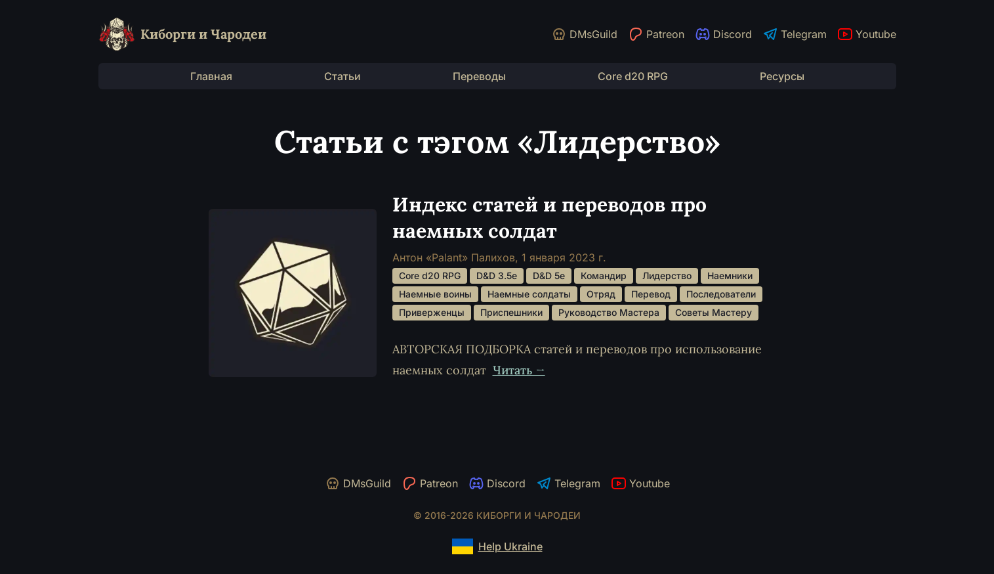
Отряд (601, 293)
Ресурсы (782, 76)
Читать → (519, 370)
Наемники (730, 275)
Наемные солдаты (529, 293)
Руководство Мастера (609, 312)
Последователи (721, 293)
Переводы (479, 76)
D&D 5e (549, 275)
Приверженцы (431, 312)
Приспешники (511, 312)
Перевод (651, 293)
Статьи (342, 76)
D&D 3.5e (497, 275)
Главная (211, 76)
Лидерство (667, 275)
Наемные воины (435, 293)
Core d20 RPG (633, 76)
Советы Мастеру (714, 312)
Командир (603, 275)
